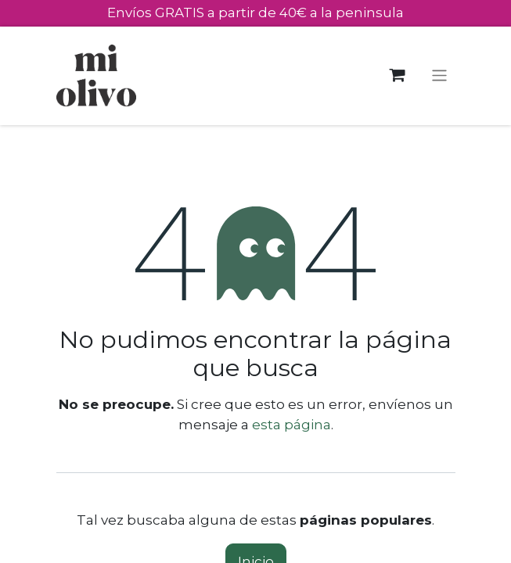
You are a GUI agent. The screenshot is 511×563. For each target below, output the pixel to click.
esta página (291, 424)
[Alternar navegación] (439, 75)
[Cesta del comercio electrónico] (397, 75)
